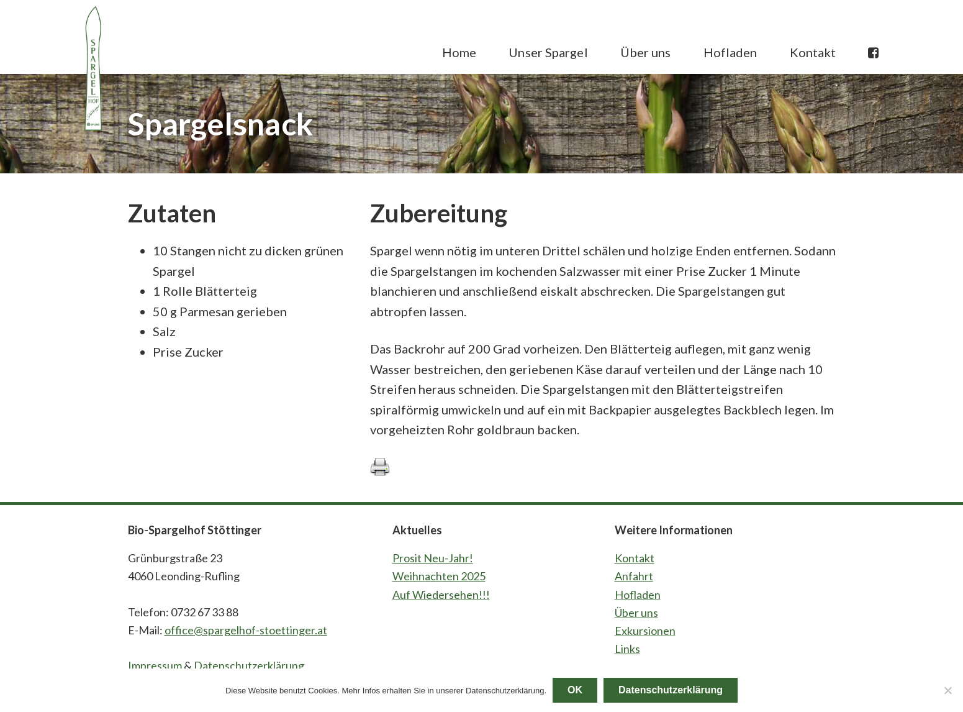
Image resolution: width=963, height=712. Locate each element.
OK (574, 690)
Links (627, 648)
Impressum (155, 665)
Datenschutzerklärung (249, 665)
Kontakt (634, 558)
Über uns (636, 612)
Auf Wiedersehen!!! (441, 594)
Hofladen (638, 594)
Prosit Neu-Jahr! (432, 558)
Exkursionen (645, 630)
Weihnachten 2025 (439, 576)
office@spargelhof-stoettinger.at (246, 630)
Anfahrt (634, 576)
